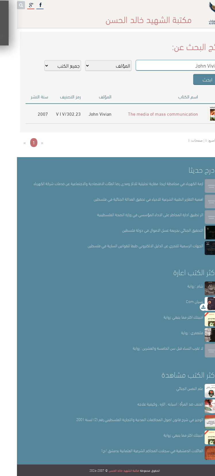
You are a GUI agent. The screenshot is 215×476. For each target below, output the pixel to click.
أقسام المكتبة (122, 17)
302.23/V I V (51, 113)
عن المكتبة (151, 17)
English (11, 17)
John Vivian (83, 113)
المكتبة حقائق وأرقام (83, 17)
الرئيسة (175, 17)
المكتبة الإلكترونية (42, 17)
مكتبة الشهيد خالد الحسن (107, 470)
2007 (26, 113)
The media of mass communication (146, 113)
